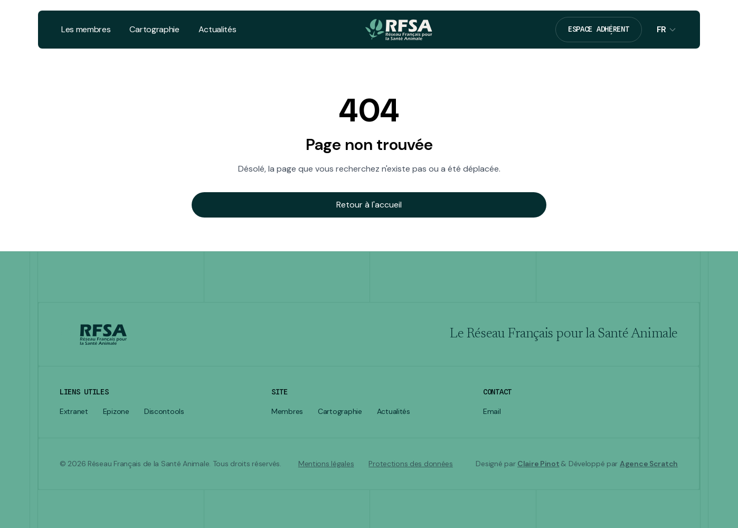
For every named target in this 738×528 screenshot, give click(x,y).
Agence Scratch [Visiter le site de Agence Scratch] (649, 463)
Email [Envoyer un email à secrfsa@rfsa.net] (492, 411)
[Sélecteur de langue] (666, 29)
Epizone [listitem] (116, 411)
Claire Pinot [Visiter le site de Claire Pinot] (538, 463)
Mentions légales (326, 463)
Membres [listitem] (287, 411)
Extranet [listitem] (74, 411)
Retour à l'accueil (369, 204)
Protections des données (410, 463)
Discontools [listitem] (164, 411)
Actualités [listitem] (393, 411)
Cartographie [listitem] (340, 411)
